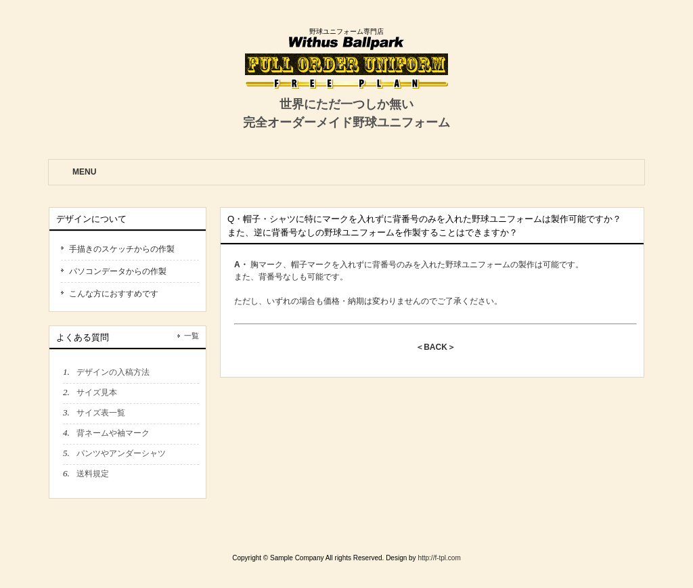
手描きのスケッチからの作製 (122, 249)
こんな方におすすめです (113, 293)
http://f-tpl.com (439, 558)
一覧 (191, 336)
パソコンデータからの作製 (117, 271)
